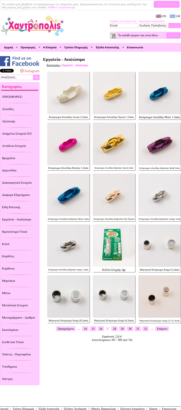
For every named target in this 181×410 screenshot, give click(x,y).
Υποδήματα (9, 366)
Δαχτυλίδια (9, 170)
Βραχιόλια (8, 158)
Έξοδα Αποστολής (107, 47)
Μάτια (6, 293)
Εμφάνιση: (108, 336)
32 (145, 328)
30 (130, 328)
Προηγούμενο (66, 328)
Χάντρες (7, 379)
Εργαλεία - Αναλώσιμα (16, 219)
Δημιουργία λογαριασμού (152, 21)
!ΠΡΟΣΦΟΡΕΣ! (12, 96)
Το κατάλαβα (166, 4)
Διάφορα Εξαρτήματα (16, 195)
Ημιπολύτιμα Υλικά (14, 231)
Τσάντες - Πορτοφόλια (16, 354)
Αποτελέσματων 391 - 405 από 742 (112, 339)
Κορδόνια (8, 268)
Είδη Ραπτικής (11, 207)
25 (93, 328)
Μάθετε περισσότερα (61, 7)
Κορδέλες (8, 256)
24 (85, 328)
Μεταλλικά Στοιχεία (15, 305)
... (79, 328)
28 (114, 328)
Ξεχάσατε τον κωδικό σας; (123, 21)
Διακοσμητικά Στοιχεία (17, 182)
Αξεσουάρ (8, 121)
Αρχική (8, 47)
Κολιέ (6, 244)
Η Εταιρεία (50, 47)
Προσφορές (28, 47)
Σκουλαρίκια (10, 330)
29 (122, 328)
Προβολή (173, 35)
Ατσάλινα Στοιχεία (14, 146)
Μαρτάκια (8, 280)
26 (100, 328)
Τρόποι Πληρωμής (76, 47)
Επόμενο (162, 328)
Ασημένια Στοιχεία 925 (17, 133)
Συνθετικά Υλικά (13, 342)
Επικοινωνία (135, 47)
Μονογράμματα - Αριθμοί (18, 317)
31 (137, 328)
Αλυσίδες (8, 109)
